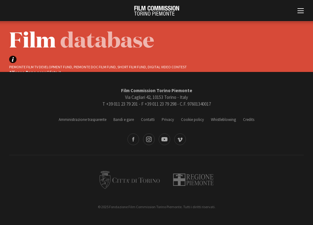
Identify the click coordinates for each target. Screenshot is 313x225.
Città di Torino (129, 180)
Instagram (149, 139)
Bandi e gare (123, 119)
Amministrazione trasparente (82, 119)
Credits (248, 119)
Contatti (148, 119)
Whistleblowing (223, 119)
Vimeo (180, 139)
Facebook (133, 139)
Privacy (168, 119)
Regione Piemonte (193, 180)
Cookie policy (192, 119)
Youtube (164, 139)
